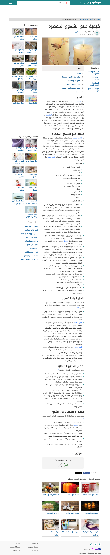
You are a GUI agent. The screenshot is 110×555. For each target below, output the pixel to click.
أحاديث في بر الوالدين (31, 256)
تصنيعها (49, 115)
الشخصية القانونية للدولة (29, 259)
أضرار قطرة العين (32, 244)
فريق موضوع (16, 550)
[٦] (83, 418)
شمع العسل (78, 347)
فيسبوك (88, 473)
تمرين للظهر (34, 248)
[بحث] (67, 3)
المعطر (66, 241)
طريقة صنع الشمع (95, 78)
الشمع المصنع (77, 137)
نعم (65, 465)
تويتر (81, 473)
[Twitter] (95, 544)
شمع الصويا (78, 322)
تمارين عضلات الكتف (31, 252)
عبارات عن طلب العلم (31, 226)
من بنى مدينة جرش (31, 241)
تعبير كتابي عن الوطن (31, 230)
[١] (52, 128)
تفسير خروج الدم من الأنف (29, 233)
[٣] (75, 159)
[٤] (78, 307)
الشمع (79, 101)
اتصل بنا (17, 543)
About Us (35, 550)
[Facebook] (99, 544)
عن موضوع (35, 543)
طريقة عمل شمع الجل (93, 89)
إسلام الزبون (77, 32)
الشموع (75, 425)
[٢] (62, 157)
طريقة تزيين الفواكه (31, 237)
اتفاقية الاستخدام (15, 547)
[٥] (58, 370)
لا (60, 465)
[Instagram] (91, 544)
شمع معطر (51, 157)
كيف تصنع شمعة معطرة (93, 72)
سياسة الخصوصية (33, 547)
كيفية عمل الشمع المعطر (94, 84)
